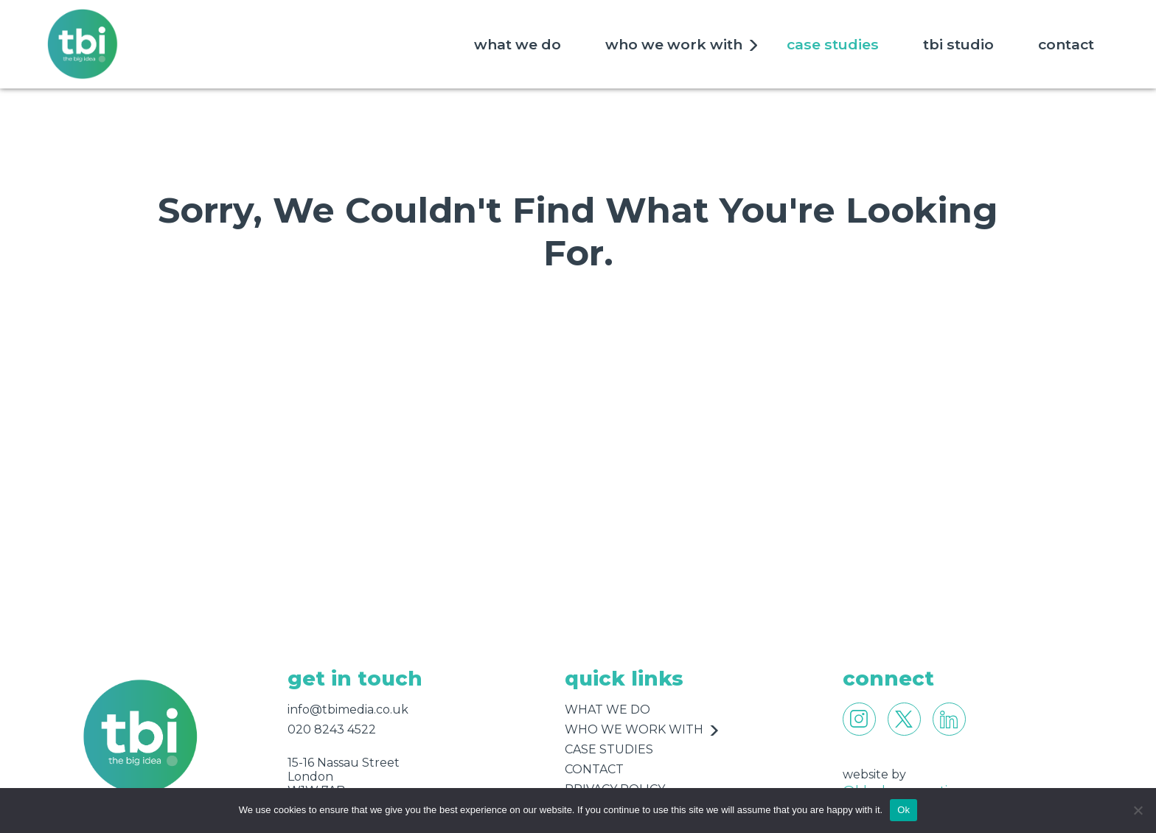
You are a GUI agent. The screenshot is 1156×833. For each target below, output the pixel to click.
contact (1066, 44)
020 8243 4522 (332, 729)
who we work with (673, 44)
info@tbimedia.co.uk (348, 710)
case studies (833, 44)
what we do (517, 44)
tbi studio (958, 44)
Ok (903, 809)
